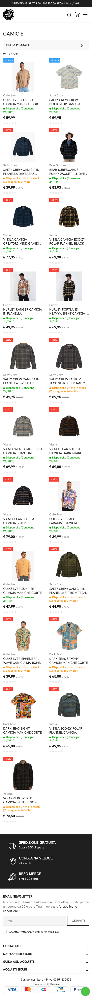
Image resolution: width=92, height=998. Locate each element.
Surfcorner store (45, 954)
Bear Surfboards (60, 165)
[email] (34, 921)
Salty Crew (56, 95)
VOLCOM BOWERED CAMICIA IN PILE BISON (20, 800)
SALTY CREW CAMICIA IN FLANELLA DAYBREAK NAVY (21, 172)
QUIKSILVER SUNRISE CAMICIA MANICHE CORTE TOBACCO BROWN (22, 102)
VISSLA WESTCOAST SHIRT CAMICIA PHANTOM (22, 451)
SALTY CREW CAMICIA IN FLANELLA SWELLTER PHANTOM (21, 381)
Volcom (8, 794)
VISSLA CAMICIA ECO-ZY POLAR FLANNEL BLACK (67, 242)
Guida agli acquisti (45, 962)
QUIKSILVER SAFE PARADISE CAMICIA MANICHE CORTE (63, 521)
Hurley (7, 305)
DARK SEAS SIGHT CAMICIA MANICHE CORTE (22, 731)
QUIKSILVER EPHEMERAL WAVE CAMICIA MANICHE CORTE (21, 661)
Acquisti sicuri (45, 970)
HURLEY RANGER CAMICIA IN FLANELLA (22, 312)
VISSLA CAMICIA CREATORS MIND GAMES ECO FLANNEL (21, 242)
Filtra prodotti (18, 45)
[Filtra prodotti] (82, 45)
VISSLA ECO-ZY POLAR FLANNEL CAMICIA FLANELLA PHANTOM (65, 731)
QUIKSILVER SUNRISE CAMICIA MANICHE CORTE (22, 591)
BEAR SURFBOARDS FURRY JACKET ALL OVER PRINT (68, 172)
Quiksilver (9, 95)
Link (55, 932)
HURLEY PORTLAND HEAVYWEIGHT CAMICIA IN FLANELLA (69, 312)
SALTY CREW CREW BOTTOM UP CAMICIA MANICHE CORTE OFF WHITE (65, 102)
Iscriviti (78, 921)
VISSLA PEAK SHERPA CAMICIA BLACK (18, 521)
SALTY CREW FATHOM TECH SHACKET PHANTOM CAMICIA (68, 381)
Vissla (7, 235)
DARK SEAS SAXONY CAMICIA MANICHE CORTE (68, 661)
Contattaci (45, 946)
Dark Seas (56, 654)
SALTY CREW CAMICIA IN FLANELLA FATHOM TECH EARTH (67, 591)
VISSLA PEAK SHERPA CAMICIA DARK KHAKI (65, 451)
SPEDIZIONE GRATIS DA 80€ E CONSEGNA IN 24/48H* (46, 3)
